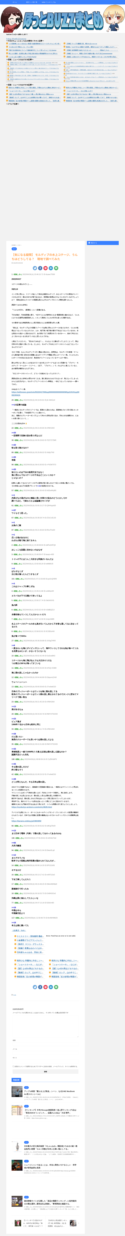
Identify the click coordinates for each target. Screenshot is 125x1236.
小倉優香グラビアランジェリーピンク (30, 935)
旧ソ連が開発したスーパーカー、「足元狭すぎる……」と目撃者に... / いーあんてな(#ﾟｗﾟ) (92, 62)
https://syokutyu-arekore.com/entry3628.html (29, 804)
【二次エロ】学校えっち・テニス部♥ (21, 47)
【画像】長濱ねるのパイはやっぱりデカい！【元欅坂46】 (37, 942)
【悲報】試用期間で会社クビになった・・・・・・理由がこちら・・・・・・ (92, 50)
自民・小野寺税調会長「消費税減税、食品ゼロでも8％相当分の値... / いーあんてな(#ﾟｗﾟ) (91, 70)
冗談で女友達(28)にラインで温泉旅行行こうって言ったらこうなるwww (32, 50)
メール (15, 1040)
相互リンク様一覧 (31, 2)
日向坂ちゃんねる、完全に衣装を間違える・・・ (34, 946)
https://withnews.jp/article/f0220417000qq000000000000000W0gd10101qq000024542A (44, 392)
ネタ (14, 986)
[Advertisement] (45, 1125)
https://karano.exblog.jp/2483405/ (24, 817)
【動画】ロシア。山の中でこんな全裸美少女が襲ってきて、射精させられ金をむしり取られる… (40, 97)
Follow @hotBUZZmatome (16, 39)
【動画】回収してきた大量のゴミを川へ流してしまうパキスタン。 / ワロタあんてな (34, 64)
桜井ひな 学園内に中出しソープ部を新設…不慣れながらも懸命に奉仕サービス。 (35, 87)
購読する (92, 243)
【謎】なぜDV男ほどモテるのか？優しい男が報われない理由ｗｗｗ (31, 94)
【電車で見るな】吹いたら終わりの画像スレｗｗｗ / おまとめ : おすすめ (30, 62)
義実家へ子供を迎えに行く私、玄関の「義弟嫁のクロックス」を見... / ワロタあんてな (34, 75)
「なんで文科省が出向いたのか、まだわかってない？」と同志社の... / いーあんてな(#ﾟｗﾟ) (92, 77)
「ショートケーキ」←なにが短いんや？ (22, 91)
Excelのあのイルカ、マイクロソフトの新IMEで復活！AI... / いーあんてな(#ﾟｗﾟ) (89, 73)
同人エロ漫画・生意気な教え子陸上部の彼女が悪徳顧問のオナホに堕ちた (33, 53)
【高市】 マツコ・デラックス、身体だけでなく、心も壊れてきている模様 (43, 939)
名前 (14, 1031)
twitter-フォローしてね (49, 2)
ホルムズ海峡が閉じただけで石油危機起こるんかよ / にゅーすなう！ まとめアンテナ (90, 81)
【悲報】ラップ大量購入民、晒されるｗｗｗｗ (81, 44)
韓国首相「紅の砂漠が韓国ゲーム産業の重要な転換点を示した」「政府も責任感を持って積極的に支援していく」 (46, 101)
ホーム (15, 2)
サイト (15, 1049)
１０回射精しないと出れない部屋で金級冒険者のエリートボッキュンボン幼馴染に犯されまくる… (41, 44)
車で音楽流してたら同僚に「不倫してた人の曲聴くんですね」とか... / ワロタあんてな (34, 72)
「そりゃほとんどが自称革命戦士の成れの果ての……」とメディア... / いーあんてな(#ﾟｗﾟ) (92, 66)
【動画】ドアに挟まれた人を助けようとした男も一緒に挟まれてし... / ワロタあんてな (34, 68)
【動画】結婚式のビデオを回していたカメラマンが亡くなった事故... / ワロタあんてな (34, 79)
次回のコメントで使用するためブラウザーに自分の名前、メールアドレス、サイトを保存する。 (46, 1057)
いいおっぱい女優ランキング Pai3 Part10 (22, 57)
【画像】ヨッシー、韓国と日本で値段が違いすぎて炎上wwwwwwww (89, 53)
